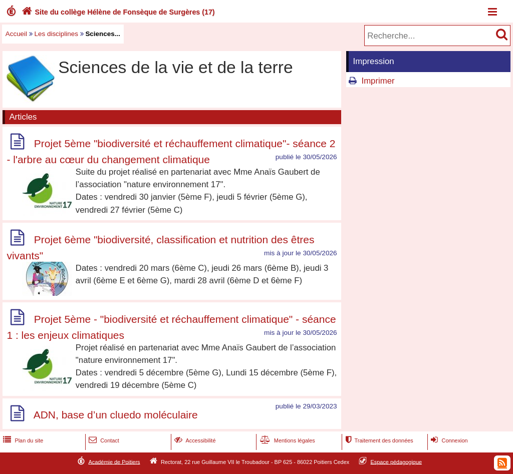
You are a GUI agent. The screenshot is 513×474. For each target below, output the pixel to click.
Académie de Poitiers (114, 461)
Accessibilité (194, 440)
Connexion (448, 440)
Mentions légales (286, 440)
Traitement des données (378, 440)
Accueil (16, 34)
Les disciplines (56, 34)
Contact (103, 440)
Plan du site (22, 440)
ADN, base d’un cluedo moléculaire (116, 415)
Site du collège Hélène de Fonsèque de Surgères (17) (117, 12)
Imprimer (377, 81)
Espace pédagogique (396, 461)
